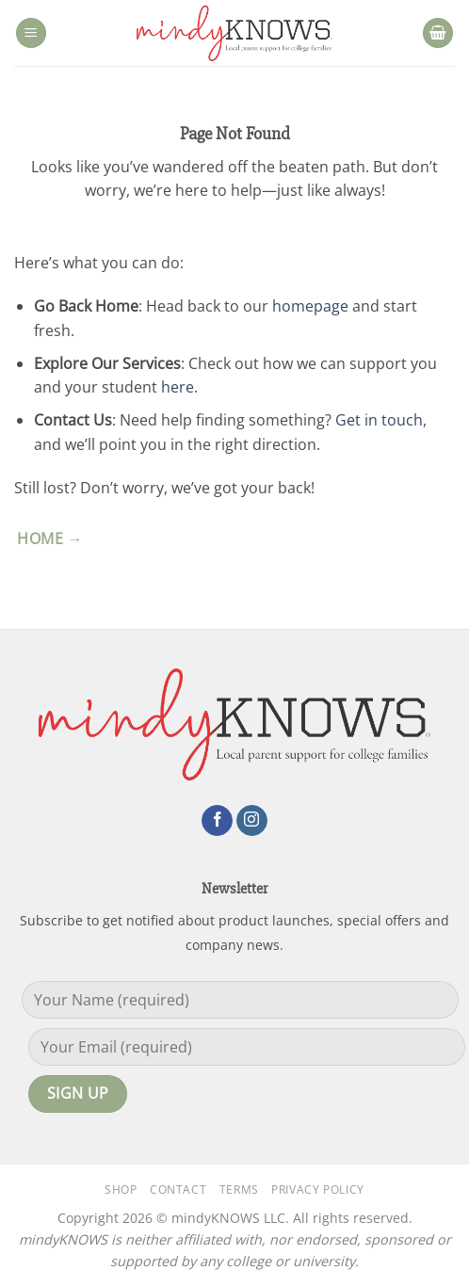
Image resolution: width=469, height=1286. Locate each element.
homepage (310, 306)
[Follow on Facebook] (217, 821)
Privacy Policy (317, 1190)
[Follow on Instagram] (251, 821)
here (177, 387)
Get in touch (379, 420)
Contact (178, 1190)
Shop (121, 1190)
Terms (239, 1190)
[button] (31, 33)
